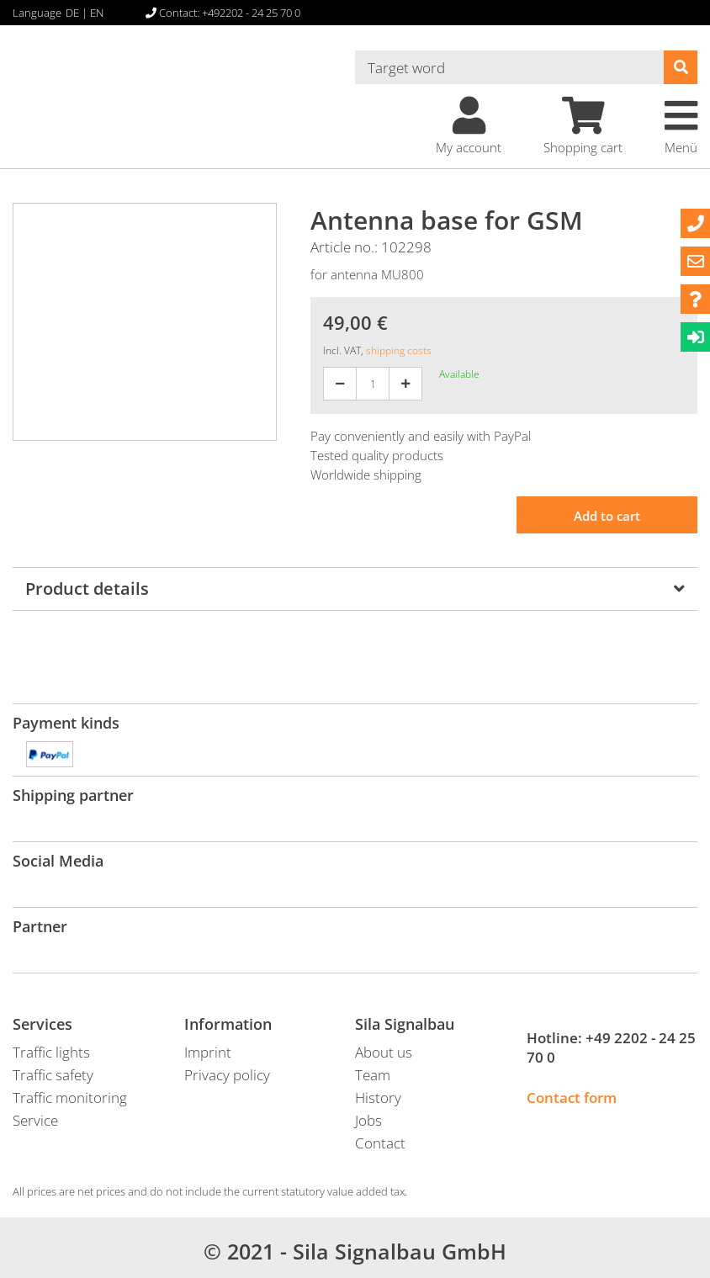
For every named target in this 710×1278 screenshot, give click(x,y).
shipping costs (399, 350)
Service (35, 1120)
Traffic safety (53, 1074)
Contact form (572, 1097)
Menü (681, 126)
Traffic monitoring (70, 1097)
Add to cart (607, 515)
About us (383, 1052)
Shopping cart (583, 126)
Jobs (368, 1120)
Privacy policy (227, 1074)
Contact (380, 1143)
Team (372, 1074)
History (378, 1097)
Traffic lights (51, 1052)
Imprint (207, 1052)
